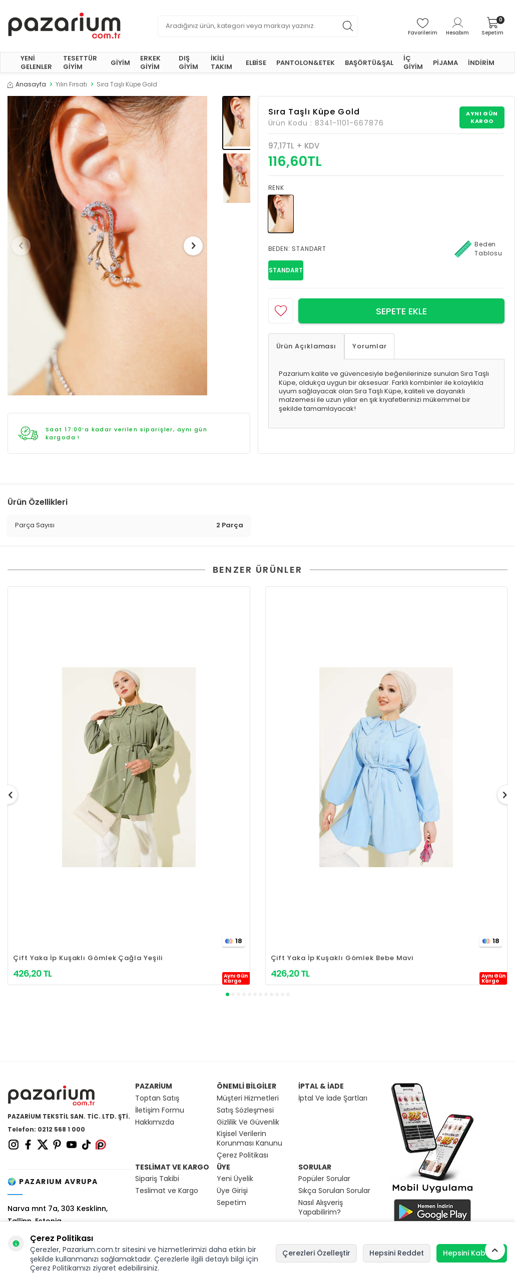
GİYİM (120, 62)
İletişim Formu (159, 1110)
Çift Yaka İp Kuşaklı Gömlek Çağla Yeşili (88, 958)
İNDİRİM (481, 62)
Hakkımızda (154, 1122)
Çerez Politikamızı (60, 1268)
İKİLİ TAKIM (221, 62)
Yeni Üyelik (235, 1179)
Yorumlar (369, 346)
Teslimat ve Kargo (166, 1191)
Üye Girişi (232, 1191)
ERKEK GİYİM (150, 62)
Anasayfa (27, 84)
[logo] (64, 25)
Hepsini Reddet (396, 1253)
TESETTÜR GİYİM (80, 62)
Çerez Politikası (242, 1155)
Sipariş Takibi (157, 1179)
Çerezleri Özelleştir (316, 1253)
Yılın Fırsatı (71, 84)
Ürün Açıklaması (306, 346)
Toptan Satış (157, 1098)
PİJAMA (445, 62)
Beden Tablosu (478, 249)
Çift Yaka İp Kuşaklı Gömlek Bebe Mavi (342, 958)
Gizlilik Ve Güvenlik (248, 1122)
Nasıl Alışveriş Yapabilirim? (320, 1207)
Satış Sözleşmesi (245, 1110)
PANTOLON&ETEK (305, 62)
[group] (107, 245)
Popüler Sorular (324, 1179)
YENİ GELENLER (36, 62)
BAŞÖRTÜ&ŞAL (369, 62)
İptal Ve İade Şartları (332, 1098)
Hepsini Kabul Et (471, 1253)
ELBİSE (256, 62)
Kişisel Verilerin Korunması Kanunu (249, 1138)
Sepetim (231, 1203)
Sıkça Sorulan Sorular (334, 1191)
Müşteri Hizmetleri (248, 1098)
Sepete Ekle (401, 311)
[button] (24, 245)
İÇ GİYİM (413, 62)
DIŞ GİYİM (188, 62)
